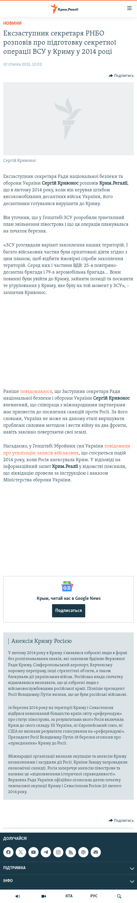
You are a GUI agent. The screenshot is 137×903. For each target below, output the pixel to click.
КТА (69, 896)
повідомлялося (36, 391)
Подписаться (68, 610)
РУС (94, 896)
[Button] (121, 76)
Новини (12, 23)
